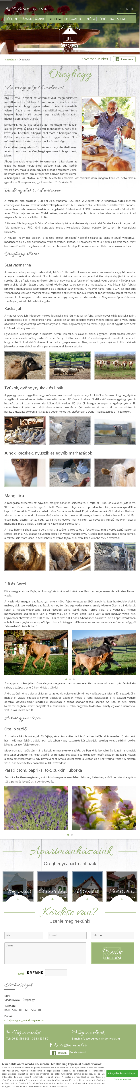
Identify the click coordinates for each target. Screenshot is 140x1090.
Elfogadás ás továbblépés (122, 1073)
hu (120, 9)
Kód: (21, 974)
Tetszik (59, 1053)
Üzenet (45, 953)
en (126, 9)
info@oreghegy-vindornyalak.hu (24, 1020)
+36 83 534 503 (41, 9)
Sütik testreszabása (122, 1079)
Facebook (124, 59)
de (132, 9)
